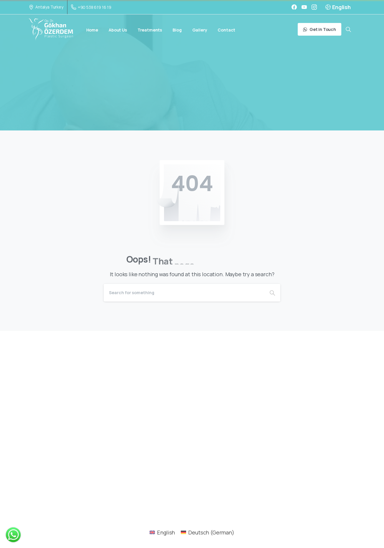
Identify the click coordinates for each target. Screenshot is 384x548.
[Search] (184, 293)
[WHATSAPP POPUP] (13, 534)
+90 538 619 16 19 (91, 7)
